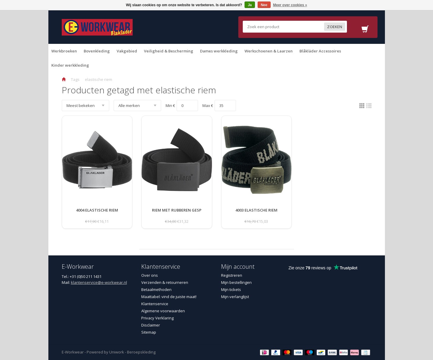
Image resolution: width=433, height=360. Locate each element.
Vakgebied (127, 51)
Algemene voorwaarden (163, 310)
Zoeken (334, 26)
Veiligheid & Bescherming (168, 51)
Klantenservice (154, 303)
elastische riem (98, 79)
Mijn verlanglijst (235, 296)
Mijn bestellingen (236, 282)
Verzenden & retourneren (164, 282)
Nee (264, 5)
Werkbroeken (64, 51)
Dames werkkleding (219, 51)
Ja (250, 5)
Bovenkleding (97, 51)
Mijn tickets (231, 289)
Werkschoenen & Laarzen (269, 51)
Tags (75, 79)
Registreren (231, 275)
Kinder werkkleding (70, 65)
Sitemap (148, 332)
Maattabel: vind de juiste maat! (168, 296)
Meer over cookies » (290, 5)
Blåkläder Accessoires (320, 51)
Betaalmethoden (156, 289)
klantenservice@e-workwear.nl (99, 282)
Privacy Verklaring (157, 318)
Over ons (149, 275)
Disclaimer (150, 325)
